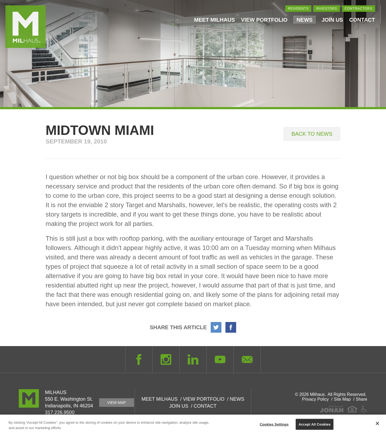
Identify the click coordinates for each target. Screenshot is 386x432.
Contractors (358, 8)
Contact (362, 20)
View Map (116, 402)
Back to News (311, 134)
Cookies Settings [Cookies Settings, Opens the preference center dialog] (274, 426)
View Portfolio (264, 20)
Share (361, 399)
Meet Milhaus (214, 20)
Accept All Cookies (315, 426)
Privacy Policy (315, 399)
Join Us (332, 20)
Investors (326, 8)
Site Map (342, 399)
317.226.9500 (60, 412)
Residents (298, 8)
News (304, 20)
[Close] (377, 425)
